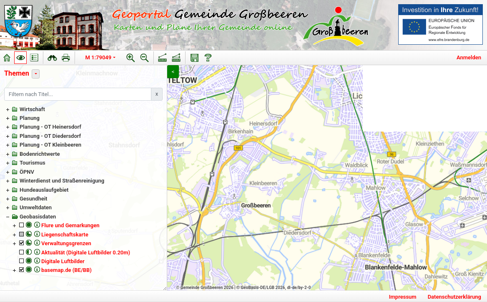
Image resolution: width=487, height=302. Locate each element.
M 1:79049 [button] (98, 57)
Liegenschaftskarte (64, 234)
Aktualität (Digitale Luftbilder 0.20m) (85, 252)
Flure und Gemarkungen (70, 225)
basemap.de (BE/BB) (66, 270)
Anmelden (469, 57)
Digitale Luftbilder (63, 261)
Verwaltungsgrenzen (66, 243)
